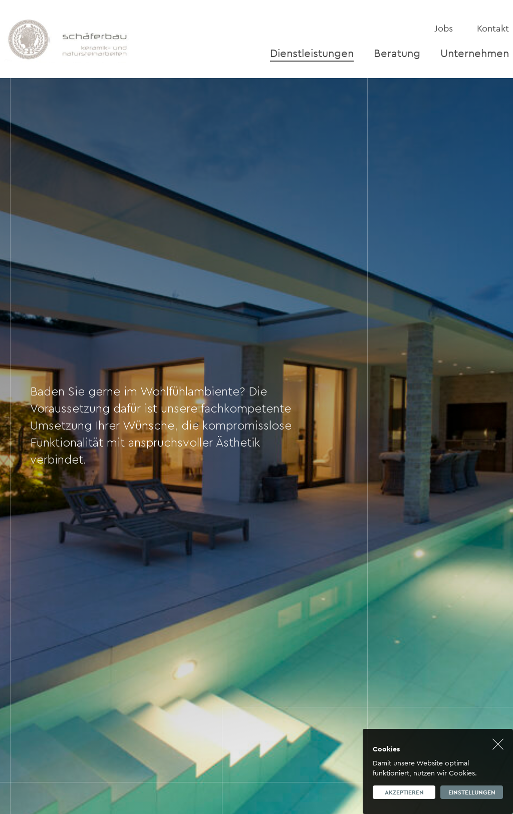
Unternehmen (474, 53)
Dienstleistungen (312, 53)
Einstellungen (471, 792)
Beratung (397, 53)
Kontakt (493, 28)
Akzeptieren (404, 792)
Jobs (443, 28)
